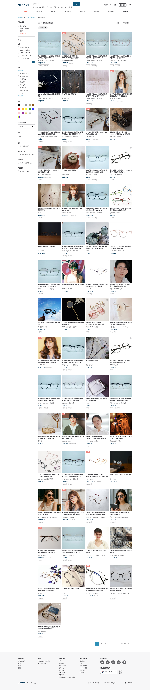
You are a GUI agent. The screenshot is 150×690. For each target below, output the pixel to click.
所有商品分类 (21, 661)
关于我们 (82, 661)
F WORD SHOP (67, 289)
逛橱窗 (19, 668)
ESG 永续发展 (84, 665)
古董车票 (63, 7)
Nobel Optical (90, 289)
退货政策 (61, 675)
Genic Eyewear (66, 212)
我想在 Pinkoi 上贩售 (110, 5)
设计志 (19, 663)
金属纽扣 (69, 7)
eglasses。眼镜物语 (48, 60)
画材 (51, 7)
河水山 (88, 251)
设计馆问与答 (42, 663)
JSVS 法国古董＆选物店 (45, 98)
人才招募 (82, 670)
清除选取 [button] (20, 70)
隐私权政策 (62, 672)
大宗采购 (61, 663)
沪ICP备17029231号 (93, 683)
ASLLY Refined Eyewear (49, 517)
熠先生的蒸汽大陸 (115, 136)
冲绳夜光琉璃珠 (36, 7)
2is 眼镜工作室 (42, 327)
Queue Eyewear (114, 212)
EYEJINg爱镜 (70, 60)
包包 (58, 7)
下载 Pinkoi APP (109, 672)
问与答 (61, 661)
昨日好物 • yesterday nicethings (47, 136)
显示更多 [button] (20, 96)
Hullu (39, 212)
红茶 (47, 7)
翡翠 (43, 7)
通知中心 (61, 668)
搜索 (76, 4)
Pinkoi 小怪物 (83, 668)
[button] (33, 62)
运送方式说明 (62, 665)
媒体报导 (82, 663)
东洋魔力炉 (65, 98)
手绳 (54, 7)
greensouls (65, 174)
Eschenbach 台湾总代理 (117, 251)
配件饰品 (20, 17)
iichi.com (82, 672)
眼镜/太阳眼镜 (30, 17)
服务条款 (61, 670)
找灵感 (19, 665)
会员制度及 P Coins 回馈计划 (67, 677)
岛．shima (41, 251)
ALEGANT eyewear (116, 98)
